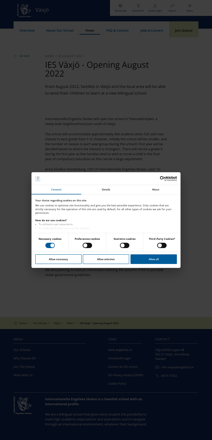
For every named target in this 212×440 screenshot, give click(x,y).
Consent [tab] (56, 189)
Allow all (154, 259)
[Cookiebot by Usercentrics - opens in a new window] (162, 178)
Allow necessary (58, 259)
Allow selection (106, 259)
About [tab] (155, 189)
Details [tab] (106, 189)
